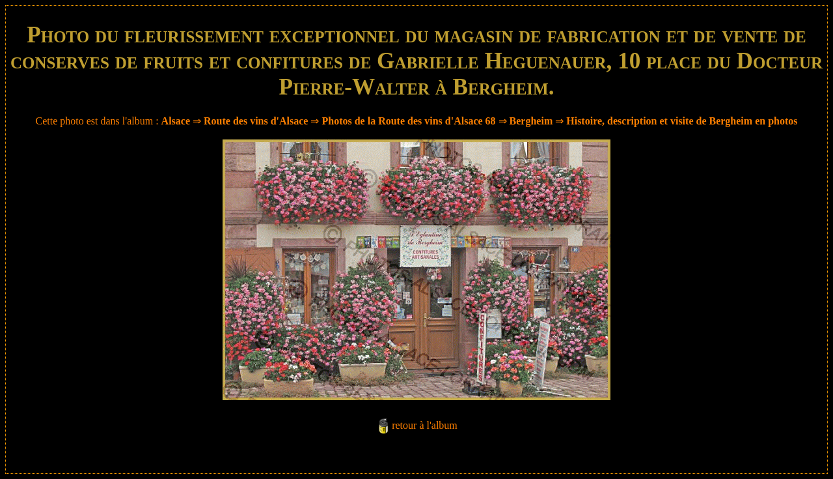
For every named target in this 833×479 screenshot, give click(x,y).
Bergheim (531, 120)
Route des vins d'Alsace (257, 120)
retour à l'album (424, 425)
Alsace (175, 120)
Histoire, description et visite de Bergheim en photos (681, 120)
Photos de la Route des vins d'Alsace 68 (408, 120)
